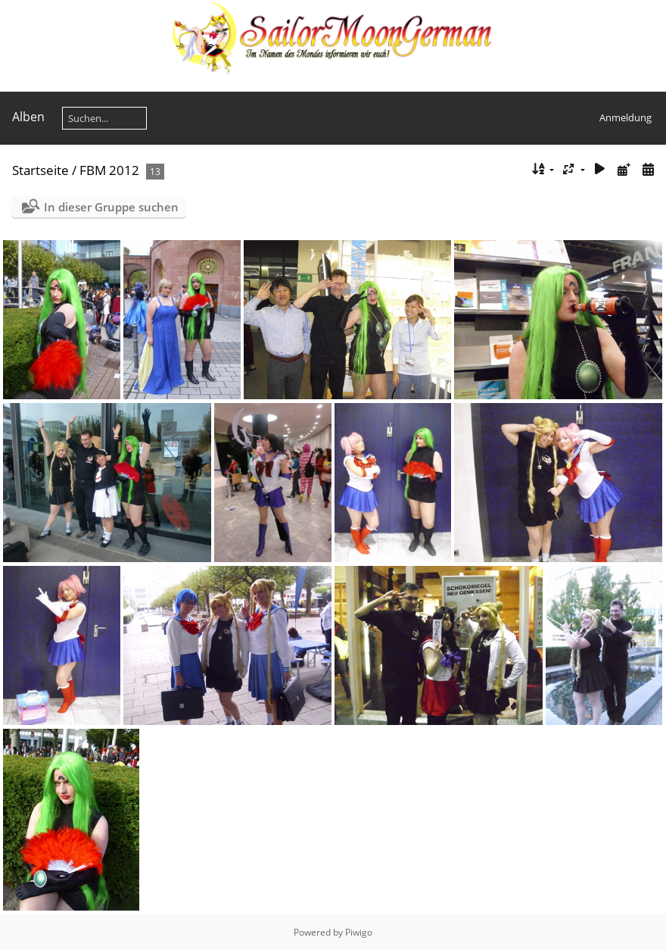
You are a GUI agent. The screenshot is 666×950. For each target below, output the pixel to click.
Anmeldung (625, 117)
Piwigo (358, 932)
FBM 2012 (109, 170)
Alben (28, 116)
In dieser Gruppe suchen (111, 206)
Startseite (40, 170)
